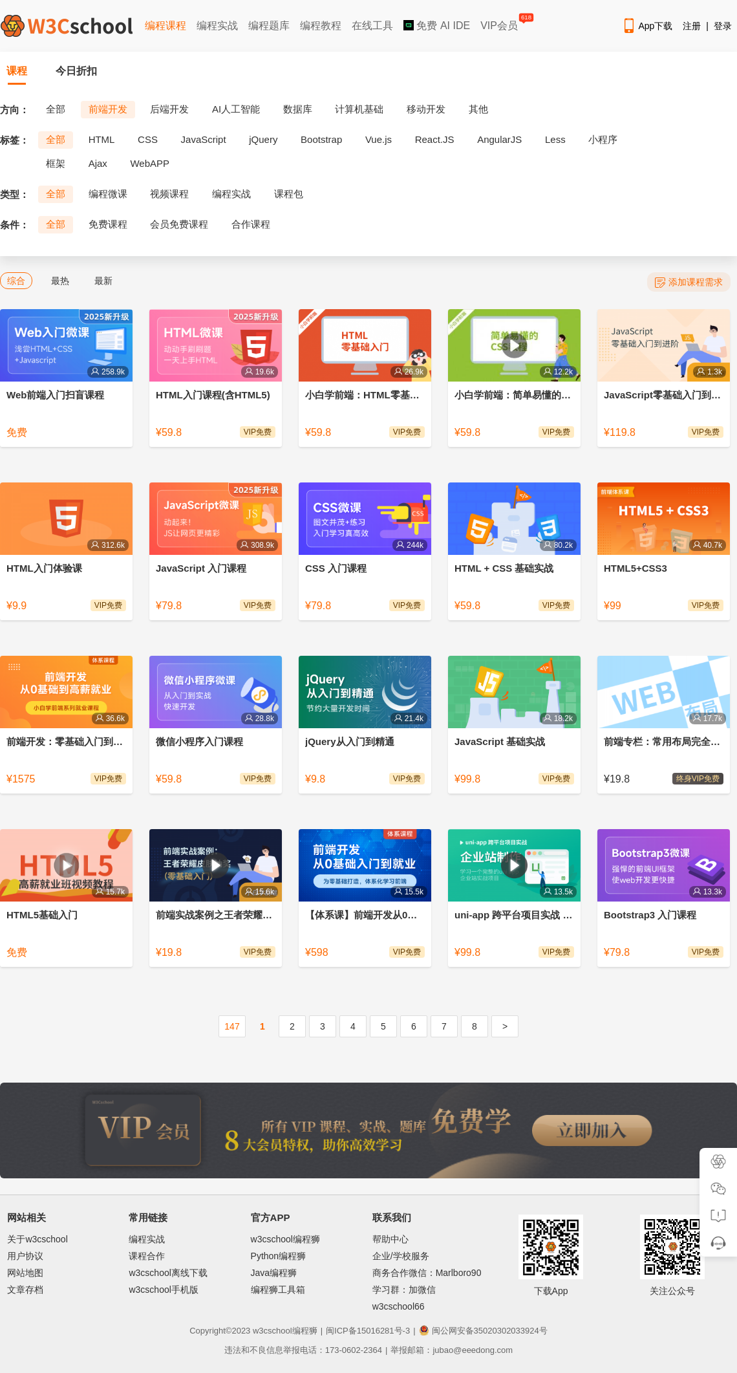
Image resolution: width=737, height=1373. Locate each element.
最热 (60, 281)
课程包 (288, 193)
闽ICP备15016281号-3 (368, 1330)
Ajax (98, 163)
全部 (55, 108)
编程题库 (269, 25)
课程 (16, 70)
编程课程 (165, 25)
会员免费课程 (179, 224)
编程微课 (108, 193)
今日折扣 (76, 70)
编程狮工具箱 (278, 1289)
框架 (55, 163)
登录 (723, 26)
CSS (148, 139)
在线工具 (372, 25)
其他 (478, 108)
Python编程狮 (278, 1256)
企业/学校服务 (400, 1256)
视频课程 (169, 193)
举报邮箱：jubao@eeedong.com (451, 1350)
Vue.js (378, 139)
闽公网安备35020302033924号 (483, 1330)
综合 (16, 281)
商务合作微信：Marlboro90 (427, 1273)
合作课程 (250, 224)
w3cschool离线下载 (168, 1273)
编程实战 (217, 25)
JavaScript (203, 139)
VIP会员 (500, 23)
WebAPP (149, 163)
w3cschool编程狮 (285, 1239)
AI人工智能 (236, 108)
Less (555, 139)
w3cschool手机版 (163, 1289)
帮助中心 (390, 1239)
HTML (102, 139)
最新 (103, 281)
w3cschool (272, 1330)
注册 (692, 26)
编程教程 (320, 25)
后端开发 (169, 108)
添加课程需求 (689, 282)
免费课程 (108, 224)
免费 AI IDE (436, 25)
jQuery (263, 139)
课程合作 (147, 1256)
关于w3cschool (37, 1239)
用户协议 (25, 1256)
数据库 (297, 108)
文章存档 (25, 1289)
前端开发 (108, 108)
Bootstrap (321, 139)
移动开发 (426, 108)
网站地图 (25, 1273)
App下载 (647, 26)
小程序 (602, 139)
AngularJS (499, 139)
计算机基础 (359, 108)
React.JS (434, 139)
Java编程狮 (274, 1273)
